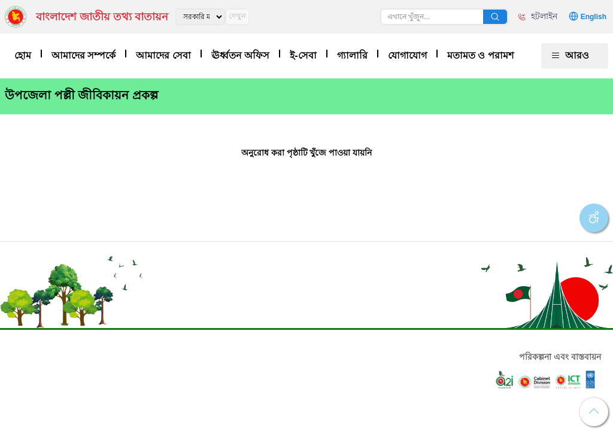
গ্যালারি (352, 55)
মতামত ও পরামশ (480, 55)
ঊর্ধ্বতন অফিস (240, 55)
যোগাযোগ (407, 55)
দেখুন (237, 15)
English (593, 17)
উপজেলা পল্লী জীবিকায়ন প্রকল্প (81, 95)
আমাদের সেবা (163, 55)
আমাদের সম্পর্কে (83, 55)
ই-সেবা (303, 55)
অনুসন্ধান (495, 17)
